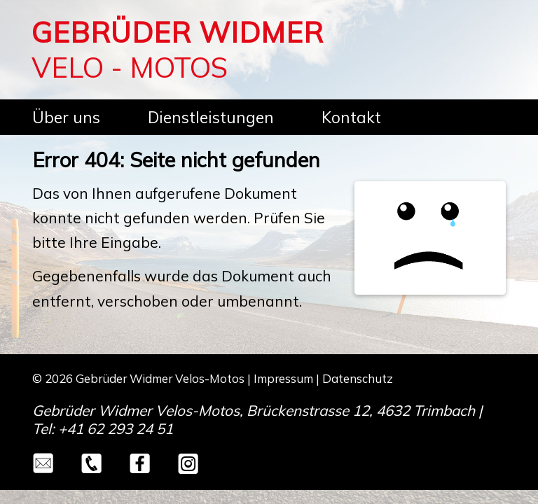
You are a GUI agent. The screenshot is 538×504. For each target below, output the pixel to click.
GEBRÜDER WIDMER (178, 32)
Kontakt (351, 117)
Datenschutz (357, 378)
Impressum (283, 378)
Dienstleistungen (211, 117)
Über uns (66, 117)
